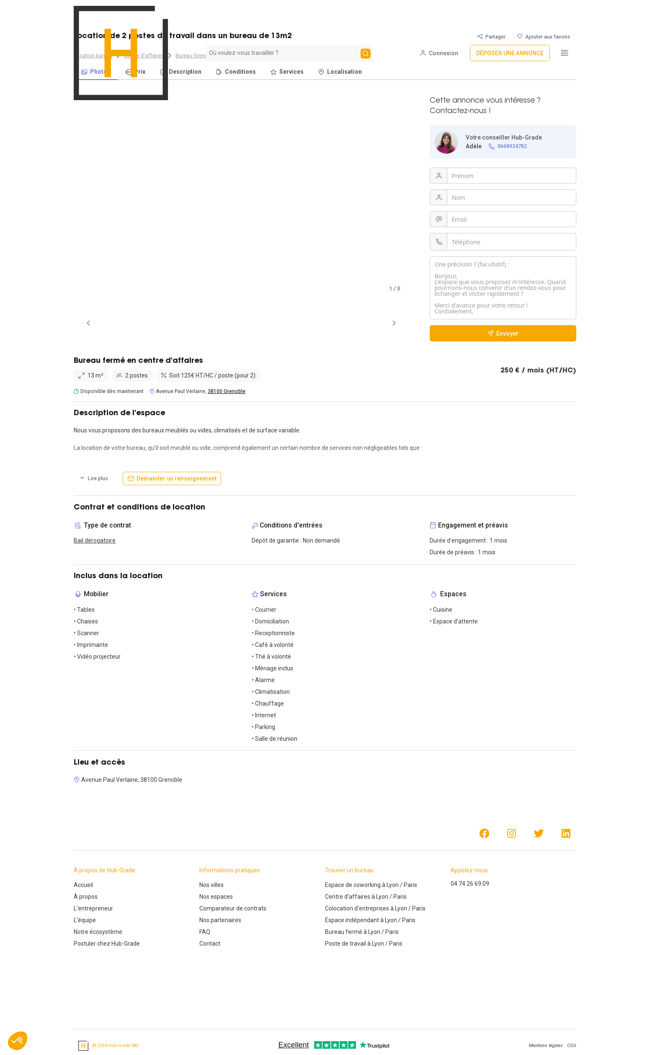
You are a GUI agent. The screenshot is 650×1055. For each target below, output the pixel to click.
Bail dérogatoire (95, 540)
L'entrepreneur (93, 908)
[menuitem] (96, 72)
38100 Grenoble (226, 391)
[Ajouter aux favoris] (543, 36)
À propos (86, 896)
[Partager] (491, 36)
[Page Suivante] (394, 323)
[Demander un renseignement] (172, 478)
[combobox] (282, 14)
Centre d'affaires (347, 896)
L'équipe (85, 920)
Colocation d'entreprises (357, 908)
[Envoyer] (503, 333)
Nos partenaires (220, 920)
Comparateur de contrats (232, 908)
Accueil (83, 885)
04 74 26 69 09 (470, 883)
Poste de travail (345, 943)
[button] (18, 1041)
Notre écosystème (98, 931)
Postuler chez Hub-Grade (107, 943)
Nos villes (211, 885)
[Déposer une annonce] (510, 14)
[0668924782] (508, 146)
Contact (209, 943)
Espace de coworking (353, 885)
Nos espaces (216, 896)
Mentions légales (546, 1045)
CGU (571, 1045)
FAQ (204, 931)
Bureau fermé (343, 931)
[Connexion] (439, 14)
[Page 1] (203, 323)
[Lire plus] (94, 478)
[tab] (203, 323)
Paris (410, 885)
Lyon (393, 885)
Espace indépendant (352, 920)
